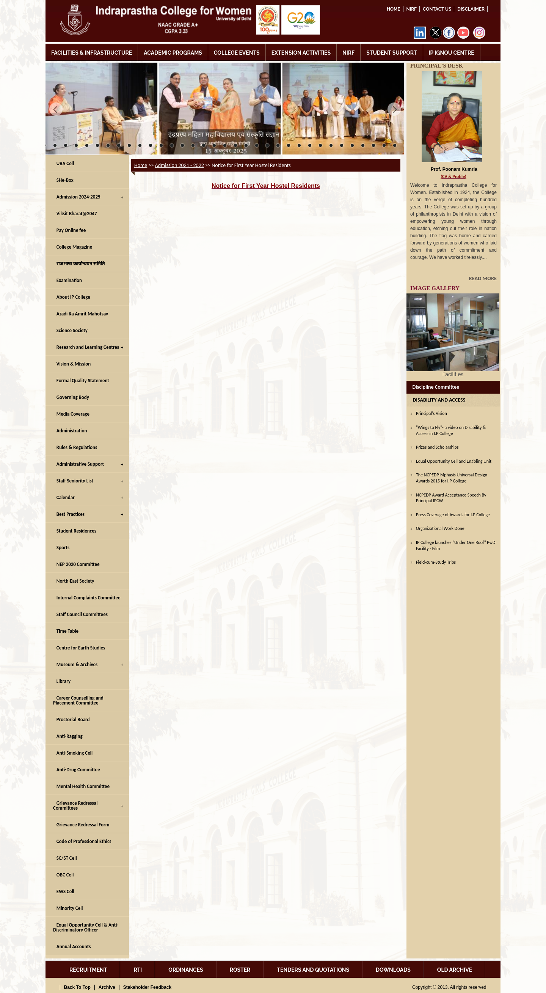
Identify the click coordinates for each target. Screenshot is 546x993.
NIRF (411, 9)
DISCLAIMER (471, 9)
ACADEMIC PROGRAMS (173, 53)
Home (393, 9)
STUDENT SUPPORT (391, 53)
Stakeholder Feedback (147, 987)
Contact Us (437, 9)
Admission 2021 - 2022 (179, 165)
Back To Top (77, 987)
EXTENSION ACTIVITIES (301, 53)
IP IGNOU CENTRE (451, 53)
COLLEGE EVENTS (237, 53)
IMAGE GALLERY (435, 288)
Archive (107, 987)
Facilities (452, 374)
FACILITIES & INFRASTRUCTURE (91, 53)
